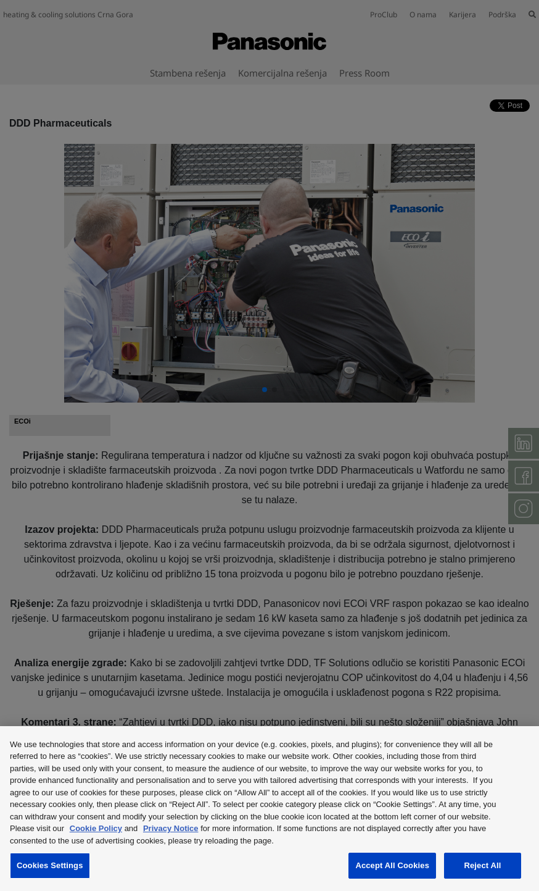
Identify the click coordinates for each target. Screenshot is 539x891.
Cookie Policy (96, 828)
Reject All (482, 865)
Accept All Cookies (392, 865)
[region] (269, 808)
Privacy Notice (171, 828)
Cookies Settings (50, 865)
